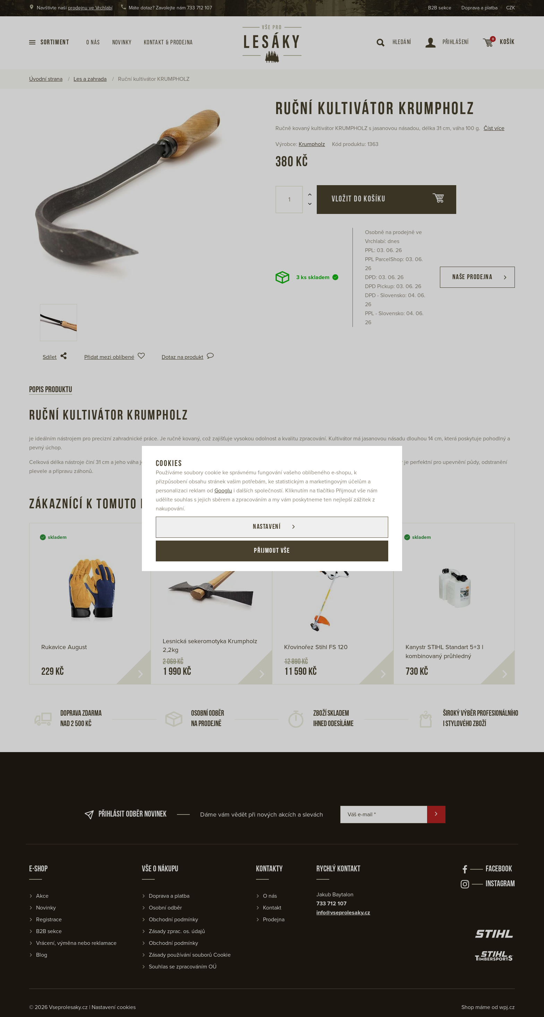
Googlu (223, 490)
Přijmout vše (272, 551)
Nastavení (266, 527)
